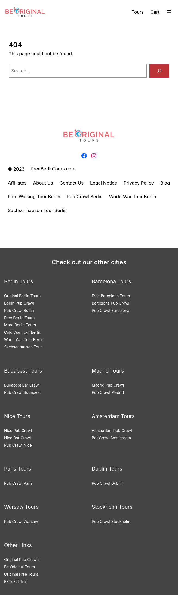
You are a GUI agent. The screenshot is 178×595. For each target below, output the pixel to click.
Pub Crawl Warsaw (21, 521)
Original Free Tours (21, 574)
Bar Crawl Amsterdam (111, 437)
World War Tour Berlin (24, 339)
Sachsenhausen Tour (23, 347)
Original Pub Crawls (21, 559)
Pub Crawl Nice (18, 445)
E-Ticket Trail (15, 581)
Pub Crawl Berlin (19, 310)
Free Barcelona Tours (111, 295)
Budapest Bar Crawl (22, 385)
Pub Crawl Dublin (107, 483)
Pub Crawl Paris (18, 483)
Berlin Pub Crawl (19, 303)
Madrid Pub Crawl (108, 385)
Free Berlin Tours (19, 317)
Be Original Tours (19, 567)
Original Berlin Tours (22, 295)
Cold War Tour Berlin (22, 332)
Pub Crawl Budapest (22, 392)
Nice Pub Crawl (18, 430)
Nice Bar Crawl (17, 437)
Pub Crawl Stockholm (111, 521)
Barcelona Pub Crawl (110, 303)
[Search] (159, 71)
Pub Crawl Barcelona (110, 310)
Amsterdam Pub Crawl (112, 430)
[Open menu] (169, 12)
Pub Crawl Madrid (108, 392)
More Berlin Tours (20, 325)
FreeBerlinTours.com (53, 168)
